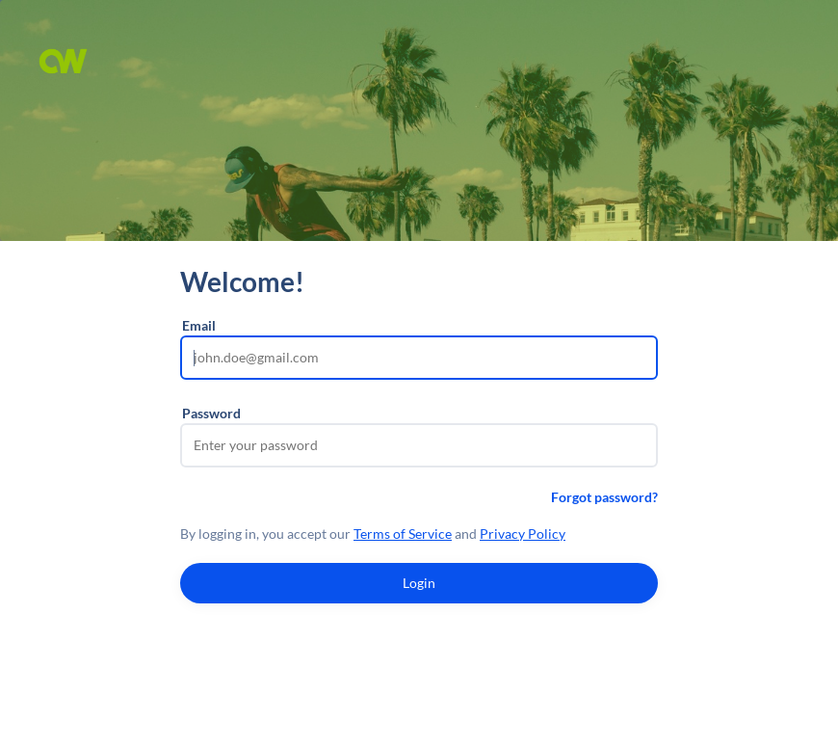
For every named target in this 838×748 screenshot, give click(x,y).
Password (211, 413)
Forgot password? (604, 497)
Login (419, 582)
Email (199, 325)
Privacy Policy (522, 533)
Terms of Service (403, 533)
